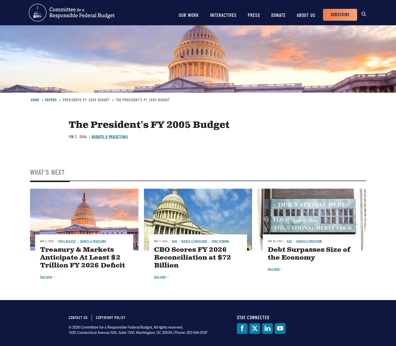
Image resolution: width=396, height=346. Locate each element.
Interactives (223, 15)
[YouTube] (280, 328)
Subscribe (340, 14)
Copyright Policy (111, 317)
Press (254, 15)
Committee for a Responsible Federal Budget (72, 12)
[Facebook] (242, 328)
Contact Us (78, 317)
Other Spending (220, 241)
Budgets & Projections (110, 137)
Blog (174, 241)
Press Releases (67, 241)
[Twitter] (255, 328)
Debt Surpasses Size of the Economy (309, 253)
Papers (51, 100)
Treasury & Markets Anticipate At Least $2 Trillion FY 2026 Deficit (82, 257)
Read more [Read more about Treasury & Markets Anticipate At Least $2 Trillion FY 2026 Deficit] (46, 277)
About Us (306, 15)
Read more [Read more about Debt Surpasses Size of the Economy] (274, 269)
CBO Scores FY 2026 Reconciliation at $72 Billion (192, 257)
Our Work (189, 15)
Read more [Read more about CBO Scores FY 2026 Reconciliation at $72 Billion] (160, 277)
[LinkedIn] (267, 328)
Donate (278, 15)
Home (35, 100)
